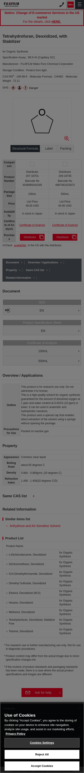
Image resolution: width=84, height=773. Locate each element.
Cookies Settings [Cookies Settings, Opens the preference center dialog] (42, 743)
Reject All (42, 755)
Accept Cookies (42, 766)
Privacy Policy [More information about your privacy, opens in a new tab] (15, 734)
